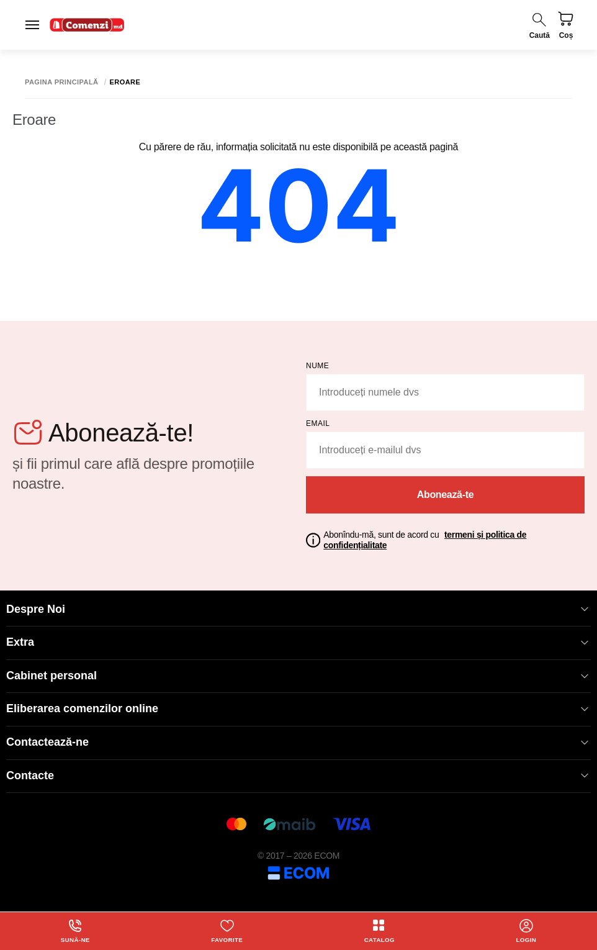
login (526, 930)
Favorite (227, 930)
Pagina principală (62, 82)
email (318, 423)
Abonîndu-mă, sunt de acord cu (424, 540)
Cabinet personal (298, 675)
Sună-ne (75, 930)
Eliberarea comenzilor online (298, 708)
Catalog (379, 930)
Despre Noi (298, 609)
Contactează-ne (298, 742)
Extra (298, 642)
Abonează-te (445, 494)
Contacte (298, 775)
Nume (317, 365)
